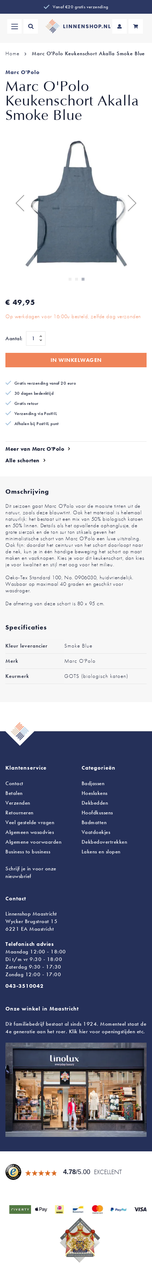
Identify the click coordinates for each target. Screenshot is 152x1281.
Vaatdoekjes (96, 832)
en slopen (101, 851)
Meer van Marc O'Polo (34, 449)
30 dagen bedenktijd (33, 393)
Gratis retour (26, 403)
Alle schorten (22, 460)
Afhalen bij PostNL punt (36, 424)
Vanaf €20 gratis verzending (80, 7)
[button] (19, 202)
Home (12, 53)
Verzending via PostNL (35, 413)
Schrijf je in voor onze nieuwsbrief (30, 872)
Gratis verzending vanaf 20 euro (45, 383)
